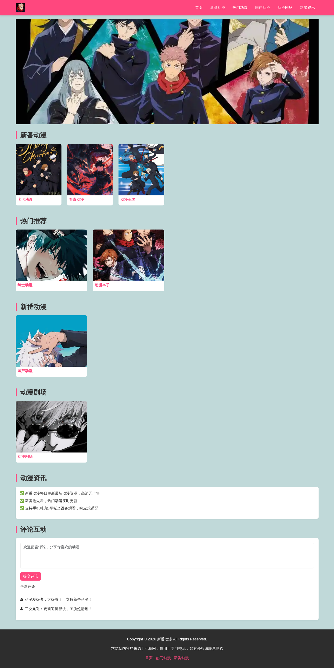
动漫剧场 (284, 8)
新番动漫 (217, 8)
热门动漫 (240, 8)
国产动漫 (262, 8)
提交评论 (30, 576)
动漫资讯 (307, 8)
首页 (199, 8)
